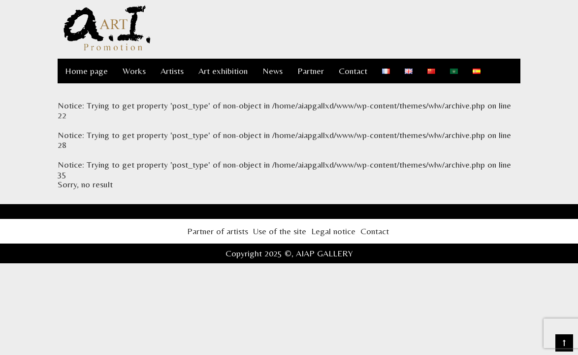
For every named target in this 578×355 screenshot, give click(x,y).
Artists (172, 71)
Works (134, 71)
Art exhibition (223, 71)
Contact (353, 71)
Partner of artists (217, 231)
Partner (310, 71)
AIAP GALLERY (324, 253)
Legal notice (333, 231)
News (272, 71)
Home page (86, 71)
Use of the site (279, 231)
